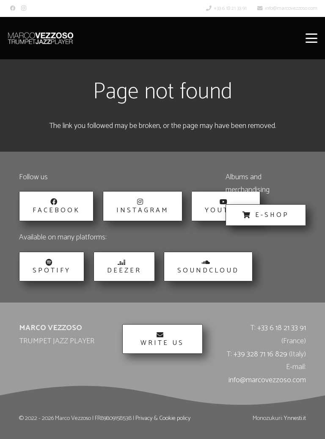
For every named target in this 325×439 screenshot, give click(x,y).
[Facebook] (13, 8)
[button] (312, 38)
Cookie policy (174, 418)
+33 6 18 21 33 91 (281, 328)
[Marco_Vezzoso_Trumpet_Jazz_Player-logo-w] (41, 38)
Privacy (143, 418)
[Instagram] (23, 8)
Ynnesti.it (295, 418)
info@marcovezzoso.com (267, 380)
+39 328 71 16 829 (260, 354)
